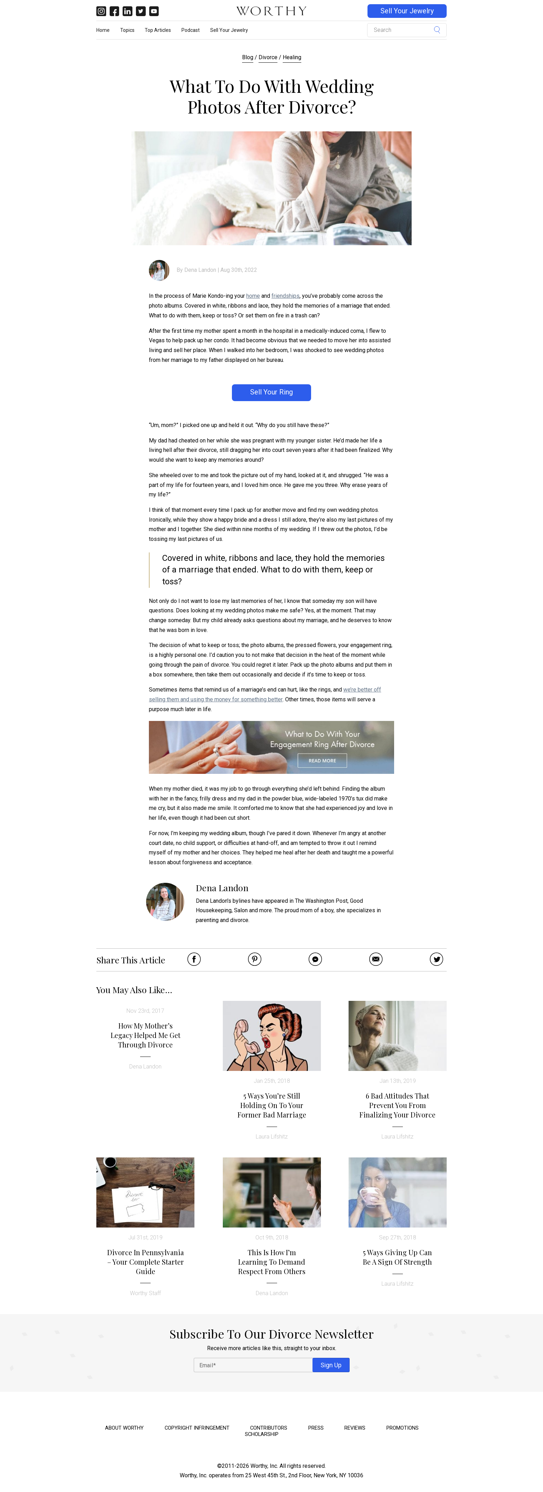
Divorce (268, 57)
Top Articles (158, 30)
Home (103, 30)
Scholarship (262, 1434)
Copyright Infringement (197, 1428)
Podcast (190, 30)
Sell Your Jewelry (407, 11)
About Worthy (124, 1428)
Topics (127, 30)
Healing (292, 57)
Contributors (268, 1428)
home (253, 296)
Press (316, 1428)
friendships (286, 296)
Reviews (354, 1428)
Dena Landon (200, 270)
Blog (247, 57)
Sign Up (331, 1365)
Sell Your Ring (271, 392)
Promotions (402, 1428)
